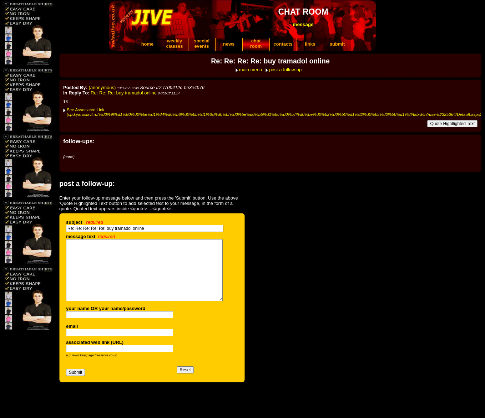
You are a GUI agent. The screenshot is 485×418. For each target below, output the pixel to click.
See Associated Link (274, 112)
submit (337, 44)
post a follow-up (285, 69)
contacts (282, 44)
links (310, 44)
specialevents (201, 43)
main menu (250, 69)
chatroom (256, 43)
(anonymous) (102, 87)
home (147, 44)
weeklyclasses (174, 43)
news (229, 44)
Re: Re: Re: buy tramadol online (124, 93)
